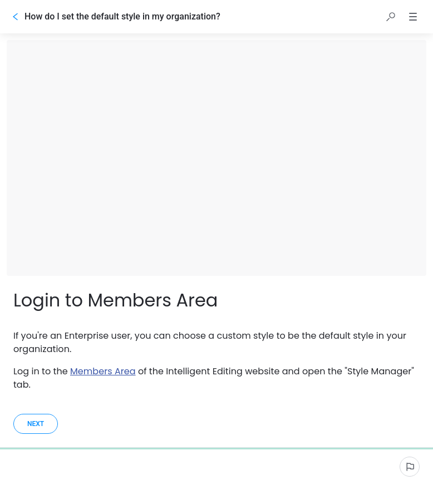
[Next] (35, 424)
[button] (390, 16)
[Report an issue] (410, 467)
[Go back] (15, 16)
